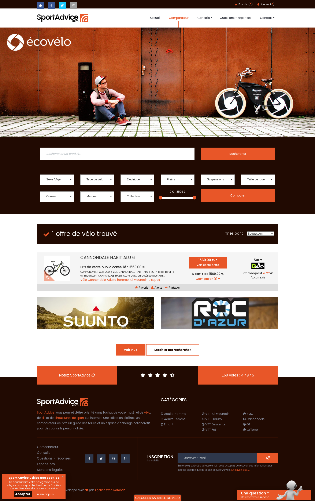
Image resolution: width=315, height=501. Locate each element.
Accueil (155, 17)
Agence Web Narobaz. (110, 490)
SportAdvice (46, 412)
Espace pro (46, 464)
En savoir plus (45, 494)
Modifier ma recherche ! (172, 350)
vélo (147, 412)
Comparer (237, 195)
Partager (172, 287)
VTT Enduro (212, 419)
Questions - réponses (235, 17)
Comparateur (179, 17)
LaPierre (250, 430)
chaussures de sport (69, 417)
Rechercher (237, 153)
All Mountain (139, 279)
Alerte (156, 287)
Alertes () (266, 5)
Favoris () (244, 5)
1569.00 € (207, 262)
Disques (154, 279)
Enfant (167, 424)
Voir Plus (130, 350)
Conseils (204, 17)
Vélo (83, 279)
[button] (57, 179)
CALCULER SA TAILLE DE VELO (157, 498)
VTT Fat (209, 430)
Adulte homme (118, 279)
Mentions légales (50, 470)
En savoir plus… (240, 469)
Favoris (141, 287)
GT (247, 424)
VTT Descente (214, 424)
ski (43, 417)
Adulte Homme (173, 414)
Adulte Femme (173, 419)
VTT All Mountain (216, 414)
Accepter (22, 494)
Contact (266, 17)
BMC (248, 414)
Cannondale (97, 279)
